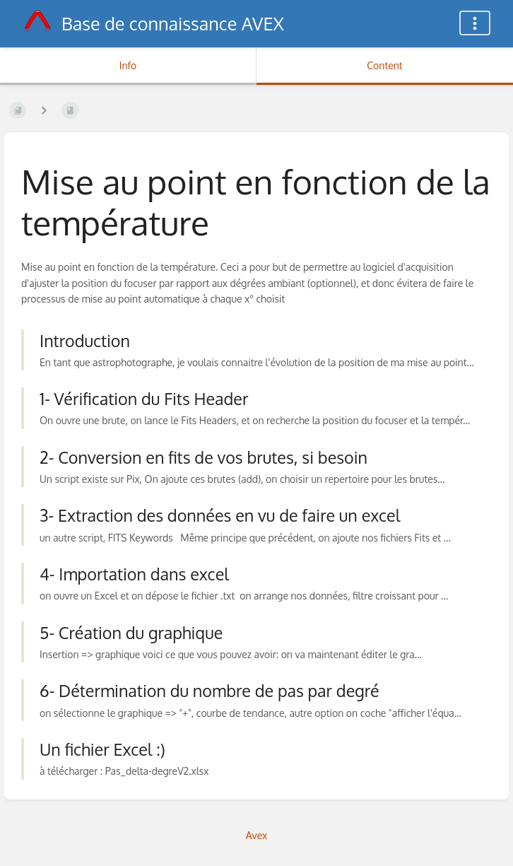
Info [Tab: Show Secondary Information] (128, 65)
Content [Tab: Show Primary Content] (384, 65)
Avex (257, 835)
